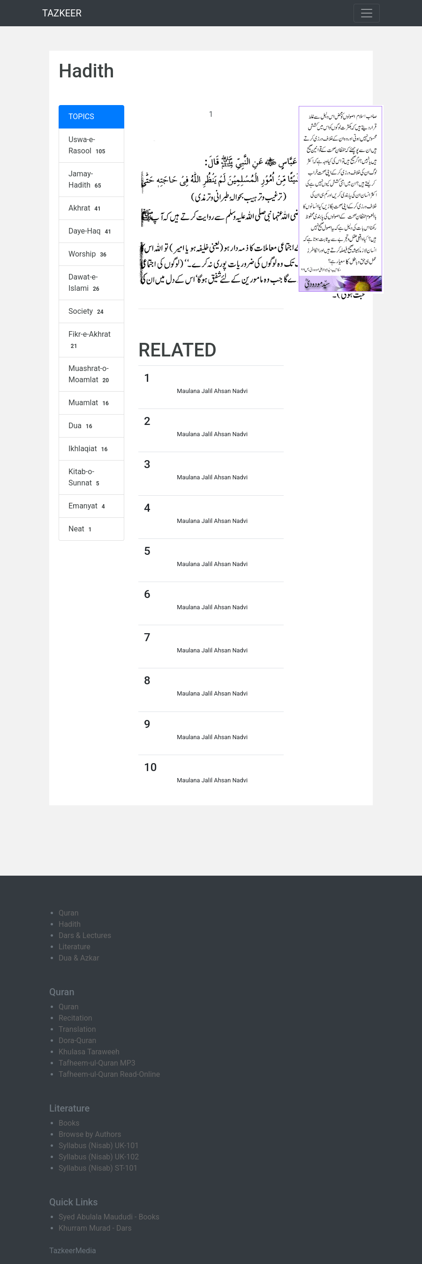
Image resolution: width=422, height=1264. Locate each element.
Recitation (75, 1018)
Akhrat (85, 208)
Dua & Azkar (79, 958)
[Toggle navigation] (367, 13)
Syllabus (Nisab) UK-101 (99, 1145)
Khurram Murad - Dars (95, 1228)
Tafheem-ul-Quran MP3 (97, 1063)
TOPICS (81, 116)
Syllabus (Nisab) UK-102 (99, 1156)
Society (87, 311)
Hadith (70, 924)
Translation (77, 1029)
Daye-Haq (90, 231)
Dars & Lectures (85, 935)
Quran (68, 912)
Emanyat (87, 506)
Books (69, 1123)
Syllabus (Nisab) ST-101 (98, 1168)
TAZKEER (62, 13)
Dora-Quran (77, 1040)
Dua (81, 426)
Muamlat (89, 403)
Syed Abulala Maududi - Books (109, 1216)
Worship (88, 254)
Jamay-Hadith (85, 179)
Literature (74, 946)
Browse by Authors (90, 1134)
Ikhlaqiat (89, 449)
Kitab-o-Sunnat (84, 477)
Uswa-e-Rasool (87, 145)
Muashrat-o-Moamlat (89, 374)
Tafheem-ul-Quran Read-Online (109, 1074)
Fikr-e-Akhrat (89, 340)
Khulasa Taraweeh (89, 1051)
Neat (81, 529)
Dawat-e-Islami (84, 282)
